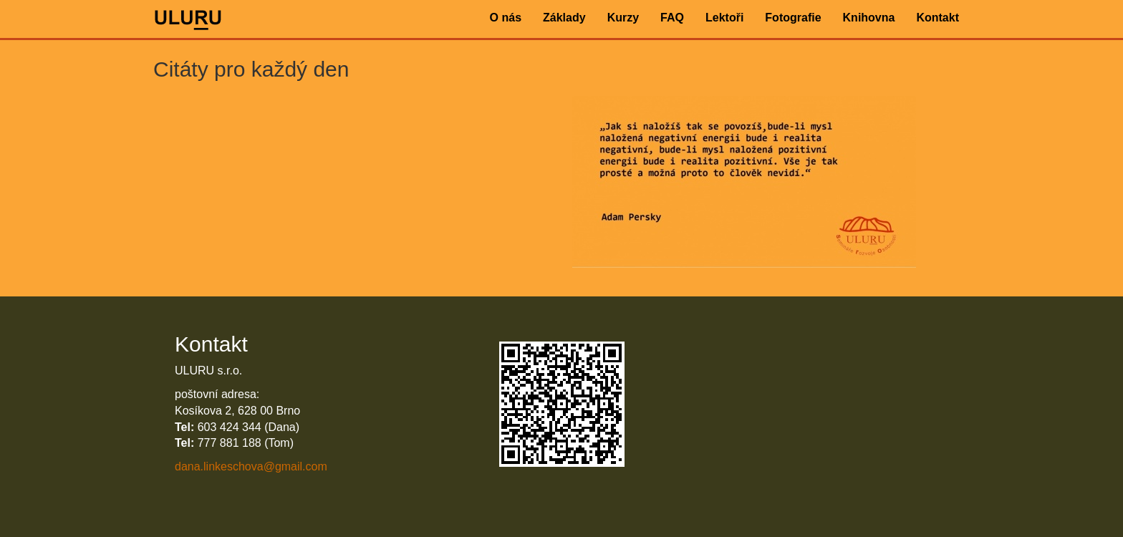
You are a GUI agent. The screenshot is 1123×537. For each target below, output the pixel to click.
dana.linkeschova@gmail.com (251, 466)
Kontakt (937, 17)
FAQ (672, 17)
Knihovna (869, 17)
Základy (564, 17)
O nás (505, 17)
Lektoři (724, 17)
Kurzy (623, 17)
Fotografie (793, 17)
